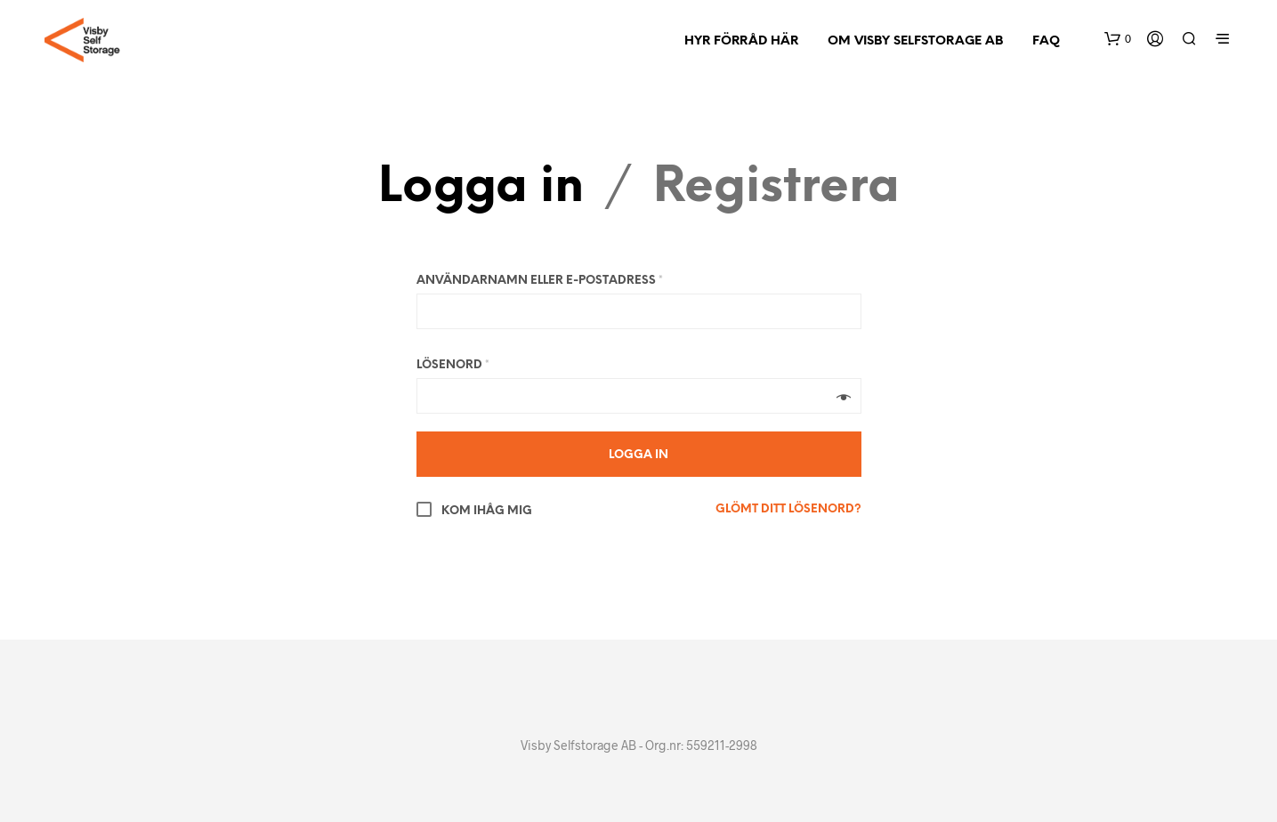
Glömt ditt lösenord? (788, 509)
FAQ (1046, 41)
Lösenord (452, 365)
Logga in (481, 188)
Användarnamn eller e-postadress (539, 280)
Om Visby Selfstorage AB (915, 41)
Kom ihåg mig (474, 511)
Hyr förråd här (741, 41)
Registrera (776, 188)
